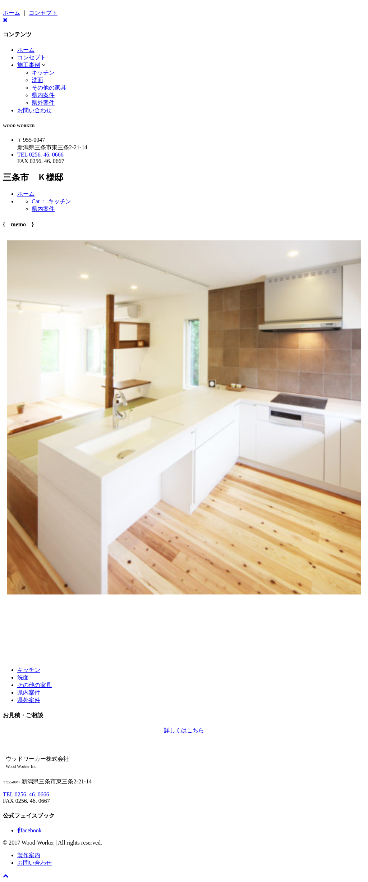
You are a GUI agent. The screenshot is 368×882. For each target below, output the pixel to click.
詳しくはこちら (184, 730)
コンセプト (43, 13)
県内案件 (43, 95)
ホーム (11, 13)
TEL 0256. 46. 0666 (40, 154)
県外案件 (43, 103)
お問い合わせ (34, 110)
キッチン (43, 72)
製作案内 (28, 855)
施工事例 (28, 65)
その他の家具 (49, 88)
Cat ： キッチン (51, 201)
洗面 (37, 80)
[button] (43, 65)
